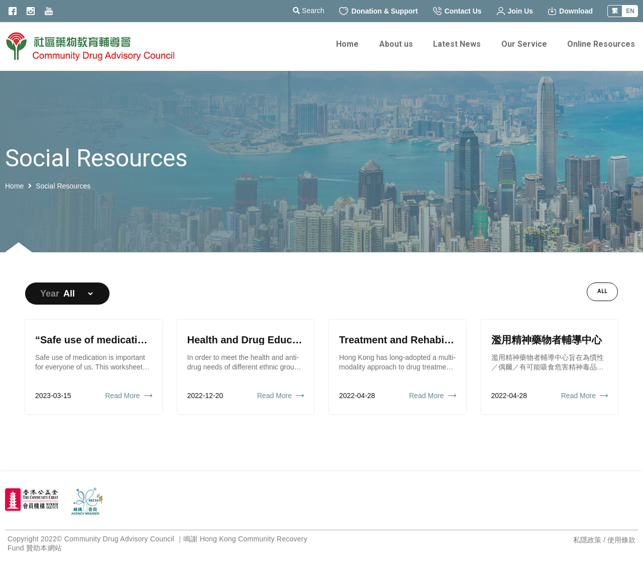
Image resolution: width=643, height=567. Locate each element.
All (602, 291)
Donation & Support (378, 11)
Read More (122, 395)
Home (14, 186)
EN (630, 11)
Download (570, 11)
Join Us (515, 11)
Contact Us (457, 11)
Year (49, 294)
